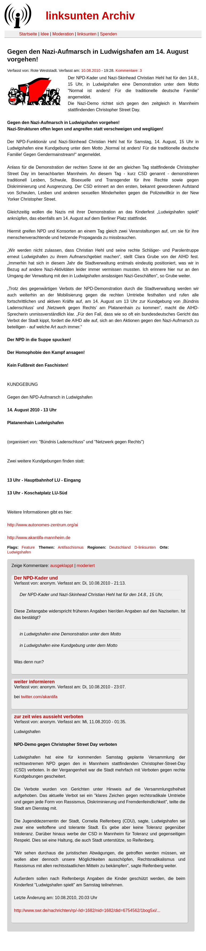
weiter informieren (34, 681)
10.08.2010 (90, 70)
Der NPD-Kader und (36, 578)
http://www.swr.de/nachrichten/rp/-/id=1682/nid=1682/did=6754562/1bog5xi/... (87, 910)
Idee (45, 34)
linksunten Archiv (90, 16)
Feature (28, 547)
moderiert (86, 565)
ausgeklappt (61, 565)
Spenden (108, 34)
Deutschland (119, 547)
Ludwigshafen (19, 552)
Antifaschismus (71, 547)
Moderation (63, 34)
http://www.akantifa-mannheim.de (38, 537)
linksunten (86, 34)
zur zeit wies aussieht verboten (48, 716)
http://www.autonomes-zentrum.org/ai (42, 525)
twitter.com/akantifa (39, 696)
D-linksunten (145, 547)
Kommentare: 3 (129, 70)
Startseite (28, 34)
